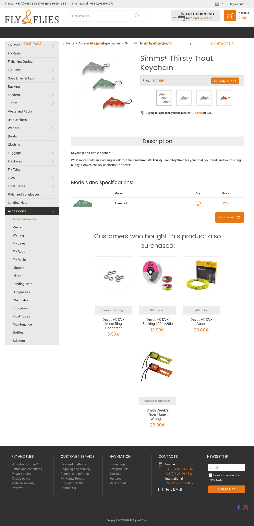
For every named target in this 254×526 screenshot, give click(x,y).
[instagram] (245, 508)
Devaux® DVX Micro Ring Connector (114, 323)
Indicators (20, 308)
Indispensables (24, 219)
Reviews (17, 488)
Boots (12, 136)
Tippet (13, 103)
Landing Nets (18, 203)
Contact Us (218, 32)
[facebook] (238, 508)
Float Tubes (16, 186)
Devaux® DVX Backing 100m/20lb (157, 321)
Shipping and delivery (76, 469)
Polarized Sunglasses (24, 194)
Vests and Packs (20, 111)
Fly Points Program (74, 478)
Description (157, 141)
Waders (13, 128)
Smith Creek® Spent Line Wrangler (158, 414)
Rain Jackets (17, 120)
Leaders (14, 95)
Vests (17, 227)
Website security (23, 483)
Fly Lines (14, 70)
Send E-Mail (173, 489)
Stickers (19, 341)
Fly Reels (14, 53)
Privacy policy (21, 474)
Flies (11, 178)
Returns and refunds (75, 474)
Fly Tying (14, 170)
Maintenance (22, 324)
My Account (117, 483)
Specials (96, 32)
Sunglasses (21, 292)
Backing (14, 87)
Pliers (17, 276)
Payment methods (73, 464)
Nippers (19, 268)
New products (157, 32)
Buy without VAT (72, 483)
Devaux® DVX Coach (201, 321)
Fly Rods (14, 45)
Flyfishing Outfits (20, 62)
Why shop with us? (25, 464)
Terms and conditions (27, 469)
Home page (35, 32)
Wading (18, 235)
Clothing (14, 145)
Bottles (18, 332)
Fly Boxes (15, 161)
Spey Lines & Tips (21, 78)
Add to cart (226, 217)
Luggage (14, 153)
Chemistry (20, 300)
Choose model (225, 81)
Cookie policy (21, 478)
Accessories (17, 211)
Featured (115, 478)
